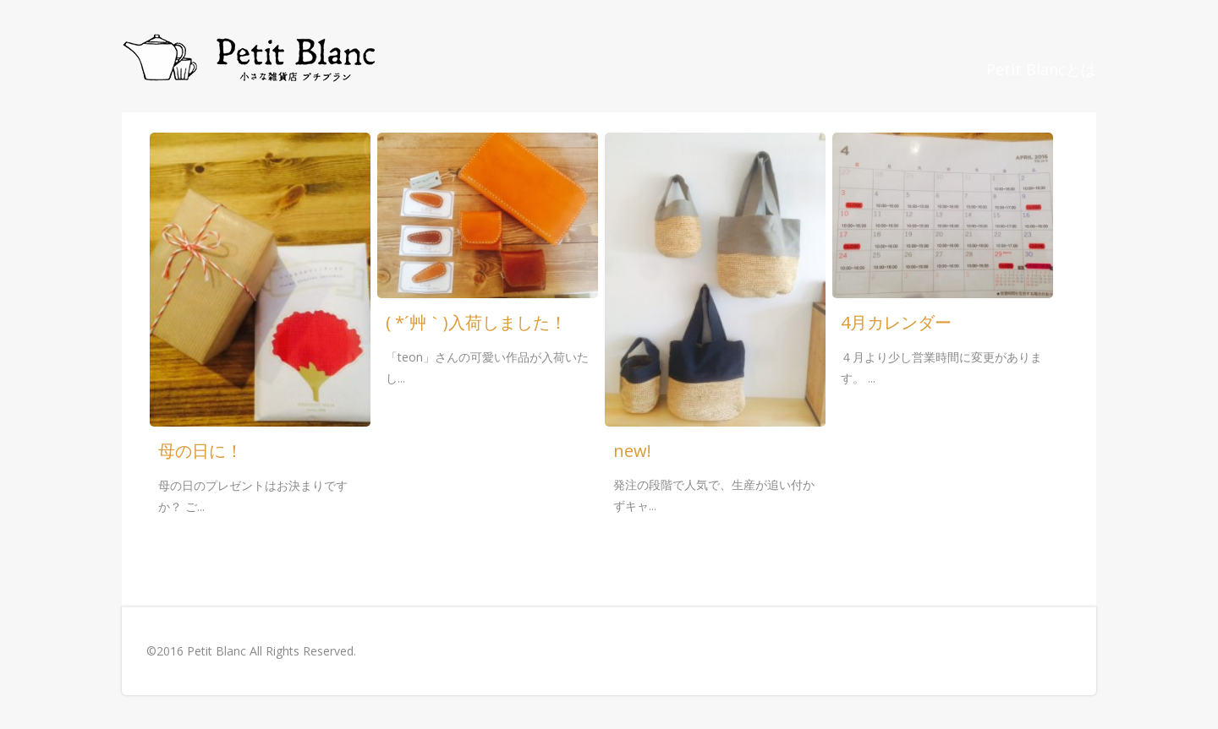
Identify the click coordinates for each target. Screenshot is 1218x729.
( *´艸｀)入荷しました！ (476, 322)
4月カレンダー (896, 322)
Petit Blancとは (1041, 69)
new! (632, 450)
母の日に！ (200, 450)
